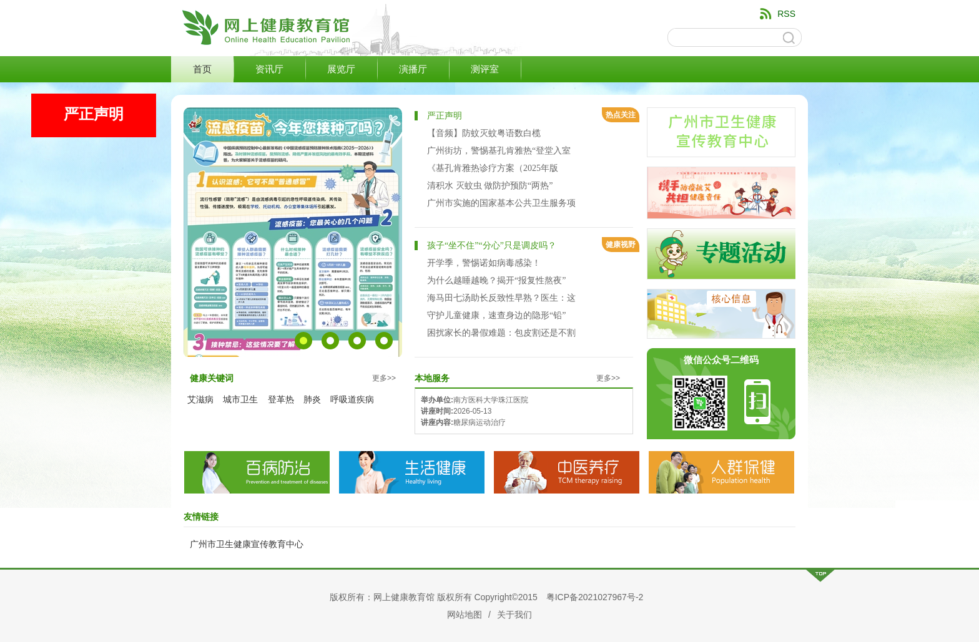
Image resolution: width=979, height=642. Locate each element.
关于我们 (514, 615)
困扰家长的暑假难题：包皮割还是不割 (501, 333)
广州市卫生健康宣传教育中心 (246, 544)
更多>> (384, 378)
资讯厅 (269, 69)
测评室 (485, 69)
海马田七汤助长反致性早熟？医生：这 (501, 298)
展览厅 (341, 69)
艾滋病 (200, 399)
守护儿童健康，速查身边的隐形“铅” (496, 315)
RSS (786, 14)
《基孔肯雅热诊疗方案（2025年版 (492, 168)
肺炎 (312, 399)
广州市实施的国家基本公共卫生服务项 (501, 203)
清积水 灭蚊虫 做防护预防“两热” (490, 185)
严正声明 (444, 115)
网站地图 (464, 615)
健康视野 (621, 244)
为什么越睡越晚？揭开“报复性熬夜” (496, 280)
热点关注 (621, 114)
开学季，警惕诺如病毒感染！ (484, 263)
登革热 (281, 399)
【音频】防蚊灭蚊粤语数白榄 (484, 133)
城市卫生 (240, 399)
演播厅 (413, 69)
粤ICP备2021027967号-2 (595, 597)
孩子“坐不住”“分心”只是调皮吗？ (491, 245)
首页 (202, 69)
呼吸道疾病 (352, 399)
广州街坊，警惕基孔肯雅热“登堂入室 (499, 150)
